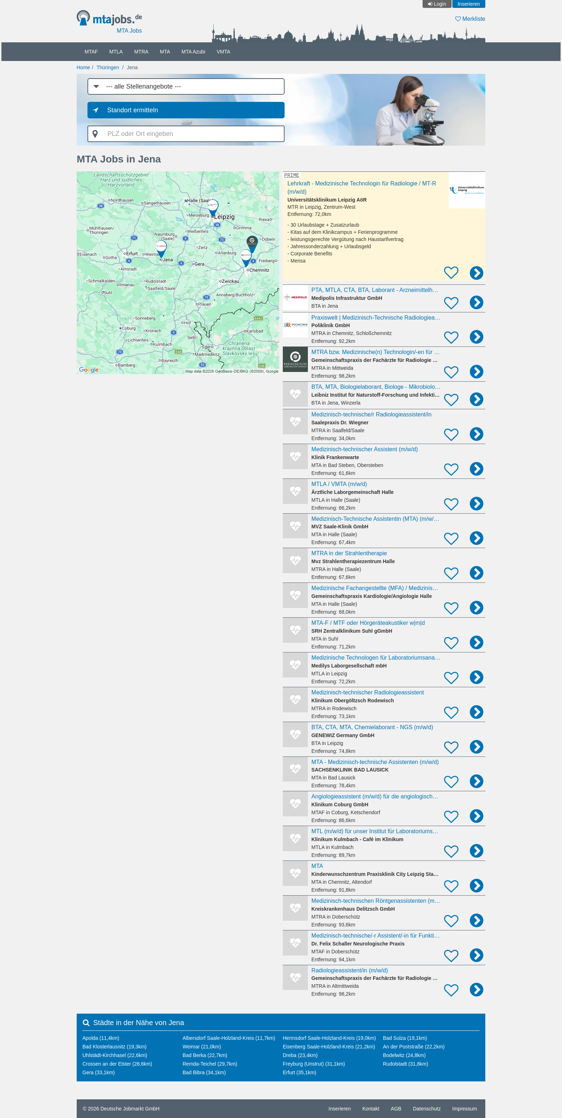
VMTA (223, 52)
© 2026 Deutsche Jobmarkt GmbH (121, 1109)
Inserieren (469, 4)
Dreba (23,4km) (300, 1055)
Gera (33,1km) (98, 1072)
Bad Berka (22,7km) (205, 1055)
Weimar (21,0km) (202, 1046)
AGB (396, 1109)
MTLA (116, 52)
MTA (165, 52)
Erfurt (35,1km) (299, 1072)
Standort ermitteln (132, 110)
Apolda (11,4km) (100, 1038)
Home (83, 67)
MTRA (141, 52)
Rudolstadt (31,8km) (405, 1064)
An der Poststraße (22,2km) (414, 1046)
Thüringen (107, 67)
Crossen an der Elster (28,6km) (117, 1064)
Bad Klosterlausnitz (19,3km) (114, 1046)
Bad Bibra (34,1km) (204, 1072)
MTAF (91, 52)
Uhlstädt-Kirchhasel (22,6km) (114, 1055)
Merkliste (470, 19)
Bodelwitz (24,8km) (404, 1055)
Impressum (464, 1109)
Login (440, 4)
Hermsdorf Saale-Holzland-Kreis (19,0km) (329, 1038)
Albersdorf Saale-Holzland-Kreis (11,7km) (229, 1038)
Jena (132, 67)
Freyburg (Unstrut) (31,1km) (314, 1064)
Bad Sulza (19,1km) (405, 1038)
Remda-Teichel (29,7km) (210, 1064)
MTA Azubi (193, 52)
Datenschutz (427, 1109)
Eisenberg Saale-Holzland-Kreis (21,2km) (329, 1046)
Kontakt (370, 1109)
